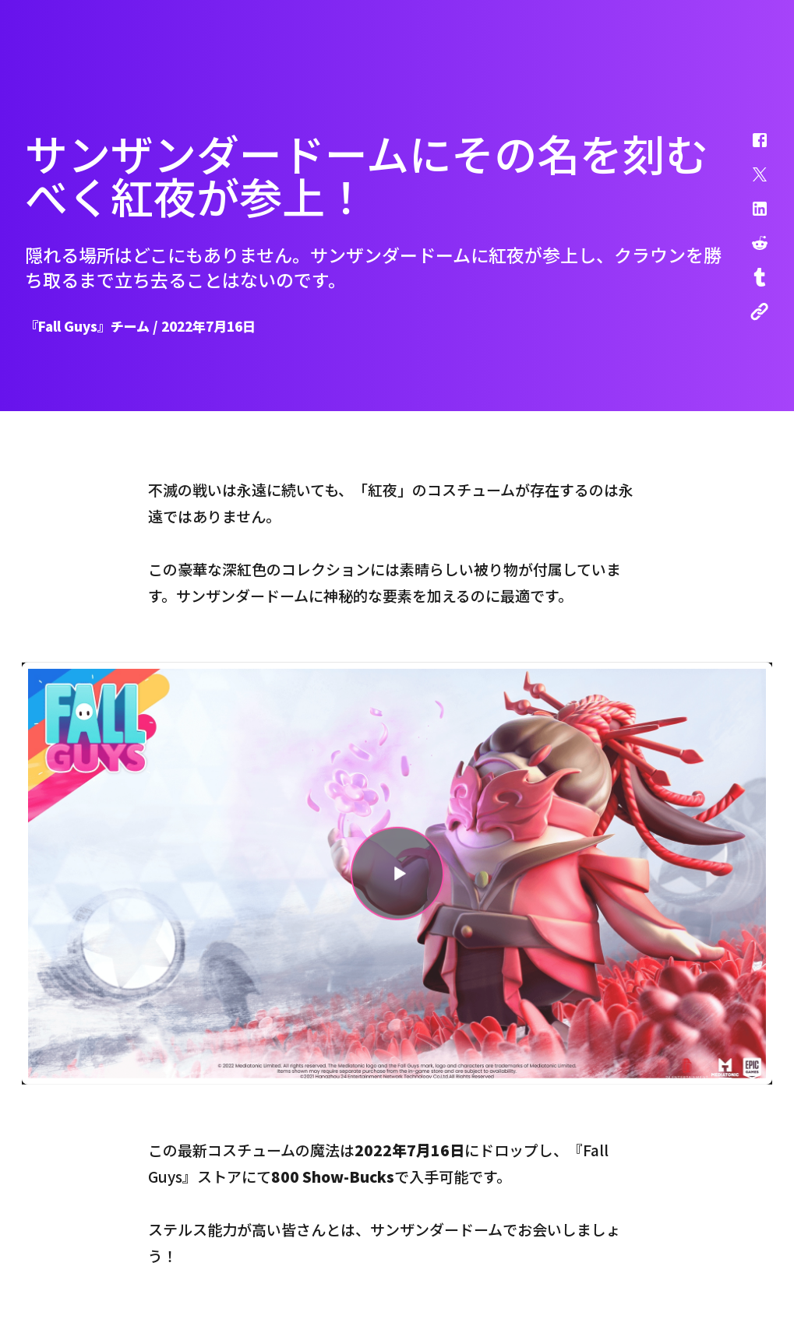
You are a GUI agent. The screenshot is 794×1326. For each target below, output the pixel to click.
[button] (749, 148)
